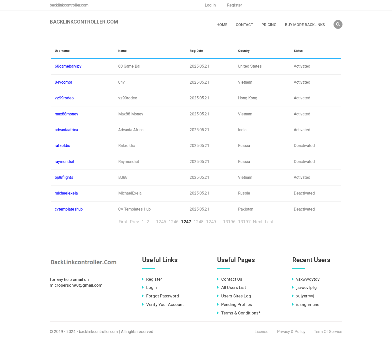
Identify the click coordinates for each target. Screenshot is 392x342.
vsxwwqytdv (306, 279)
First (123, 221)
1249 (211, 221)
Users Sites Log (234, 295)
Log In (210, 5)
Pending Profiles (234, 304)
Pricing (269, 25)
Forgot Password (160, 295)
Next (257, 221)
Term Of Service (328, 331)
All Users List (231, 287)
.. (153, 221)
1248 (199, 221)
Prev (134, 221)
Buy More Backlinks (305, 25)
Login (149, 287)
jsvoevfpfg (304, 287)
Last (269, 221)
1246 (173, 221)
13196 (229, 221)
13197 (244, 221)
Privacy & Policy (291, 331)
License (261, 331)
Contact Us (229, 279)
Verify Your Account (163, 304)
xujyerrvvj (303, 295)
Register (234, 5)
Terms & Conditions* (238, 312)
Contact (244, 25)
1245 (161, 221)
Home (221, 25)
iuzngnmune (305, 304)
